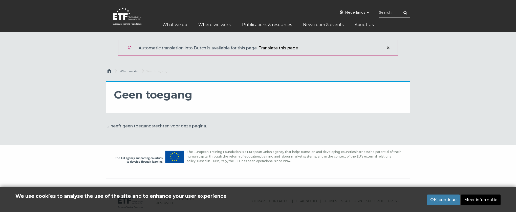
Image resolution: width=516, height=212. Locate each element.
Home (109, 72)
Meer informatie (480, 199)
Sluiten (388, 48)
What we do (129, 71)
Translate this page (278, 48)
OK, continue (443, 199)
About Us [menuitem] (364, 24)
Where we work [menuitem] (214, 24)
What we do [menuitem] (174, 24)
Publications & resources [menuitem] (267, 24)
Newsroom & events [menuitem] (323, 24)
